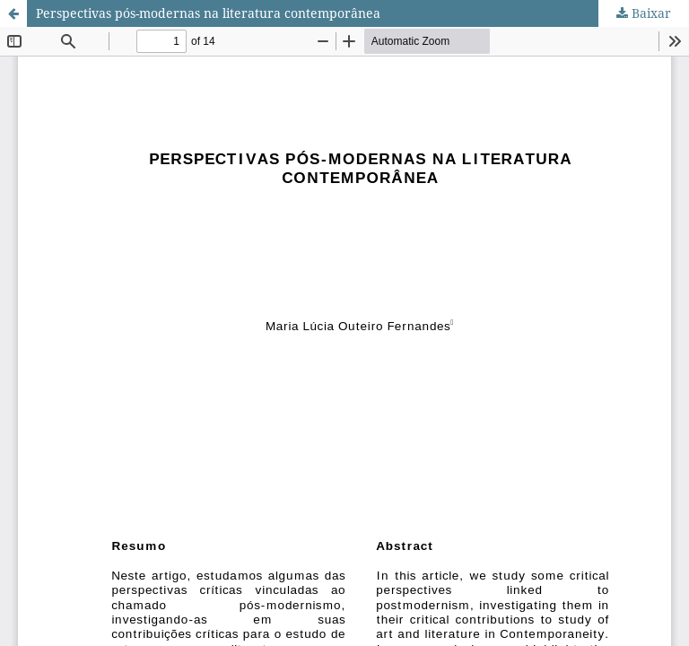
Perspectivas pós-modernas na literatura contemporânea (208, 13)
